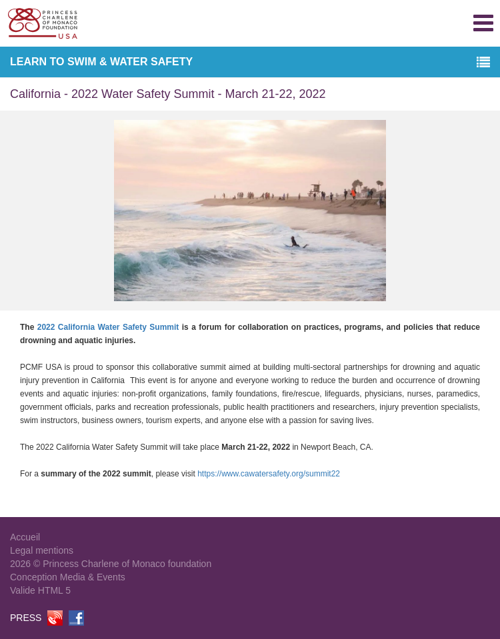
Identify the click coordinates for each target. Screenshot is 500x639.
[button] (483, 63)
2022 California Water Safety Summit (109, 327)
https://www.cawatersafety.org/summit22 (268, 473)
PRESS (25, 617)
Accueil (25, 537)
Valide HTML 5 (40, 590)
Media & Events (92, 577)
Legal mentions (41, 550)
